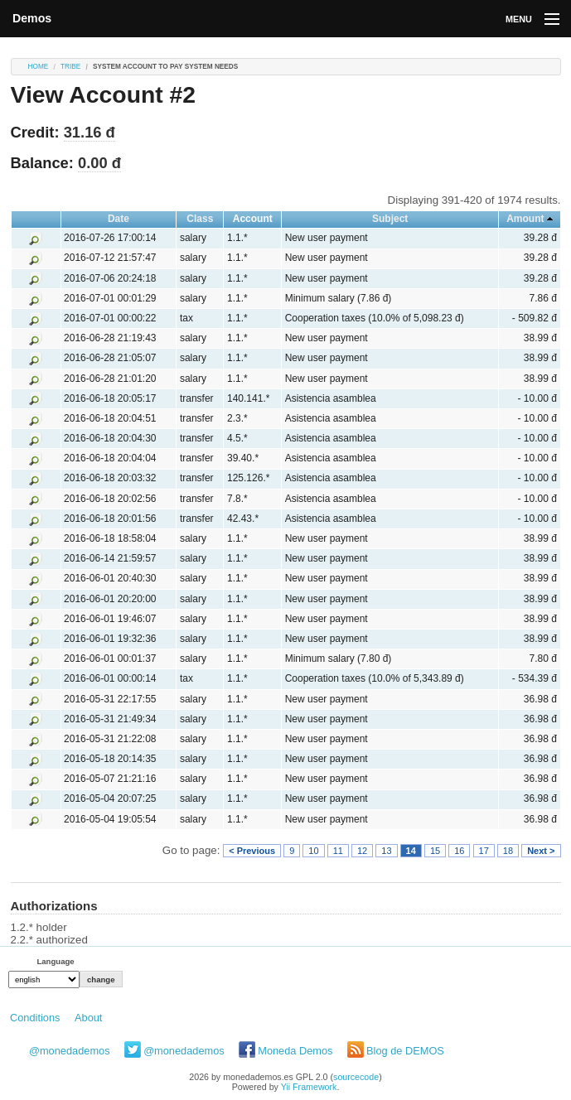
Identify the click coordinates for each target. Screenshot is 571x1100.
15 (435, 851)
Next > (540, 851)
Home (38, 66)
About (88, 1017)
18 (508, 851)
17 (484, 851)
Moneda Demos (295, 1051)
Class (199, 218)
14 (411, 851)
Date (118, 218)
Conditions (35, 1017)
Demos (31, 18)
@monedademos (69, 1051)
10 (313, 851)
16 (459, 851)
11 (338, 851)
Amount (525, 218)
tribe (70, 66)
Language (55, 961)
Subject (390, 218)
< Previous (252, 851)
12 (362, 851)
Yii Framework (309, 1087)
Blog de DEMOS (405, 1051)
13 (386, 851)
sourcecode (356, 1077)
